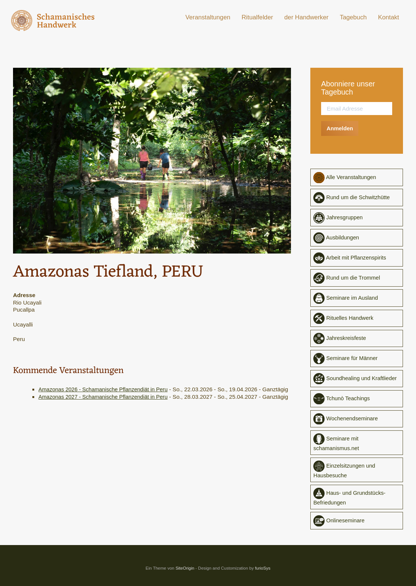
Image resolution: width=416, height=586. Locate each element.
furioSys (263, 572)
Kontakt (388, 17)
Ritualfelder (257, 17)
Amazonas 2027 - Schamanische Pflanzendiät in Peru (105, 404)
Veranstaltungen (207, 17)
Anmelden (340, 128)
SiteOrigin (185, 572)
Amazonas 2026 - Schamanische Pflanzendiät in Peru (105, 389)
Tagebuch (353, 17)
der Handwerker (306, 17)
